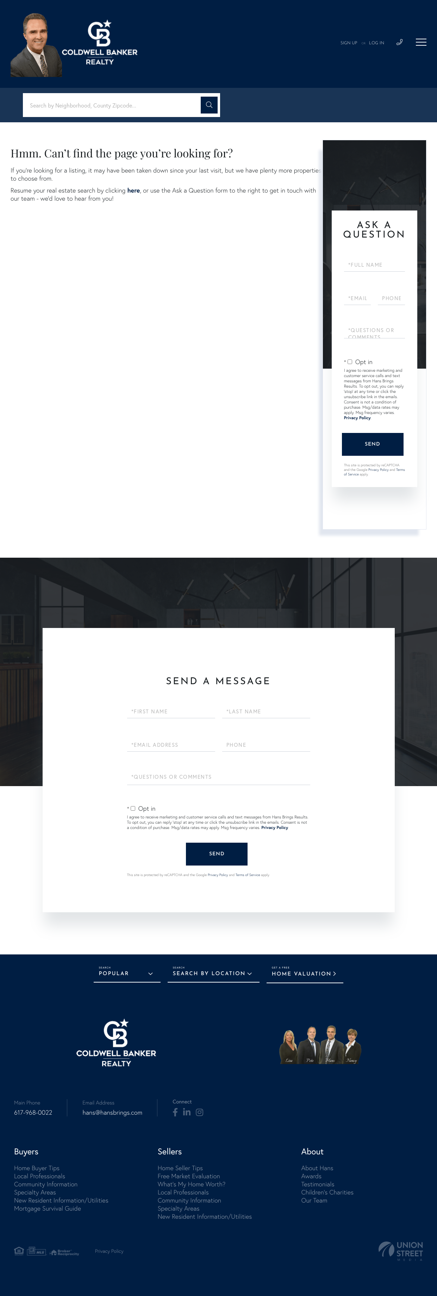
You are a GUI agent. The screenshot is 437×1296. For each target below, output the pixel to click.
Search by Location (209, 974)
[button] (209, 105)
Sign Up (349, 43)
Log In (376, 43)
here (133, 190)
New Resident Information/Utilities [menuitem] (61, 1200)
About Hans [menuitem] (317, 1168)
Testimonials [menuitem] (317, 1184)
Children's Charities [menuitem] (327, 1192)
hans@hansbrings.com (112, 1112)
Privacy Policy (357, 418)
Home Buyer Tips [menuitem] (37, 1168)
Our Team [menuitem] (314, 1200)
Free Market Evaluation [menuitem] (189, 1176)
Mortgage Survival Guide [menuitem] (47, 1208)
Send (372, 444)
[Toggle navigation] (421, 42)
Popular (114, 974)
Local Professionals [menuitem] (39, 1176)
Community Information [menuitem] (45, 1184)
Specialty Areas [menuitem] (35, 1192)
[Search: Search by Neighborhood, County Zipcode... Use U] (114, 105)
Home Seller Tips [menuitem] (180, 1168)
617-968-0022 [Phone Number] (33, 1112)
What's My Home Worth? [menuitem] (192, 1184)
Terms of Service (248, 875)
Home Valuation (302, 974)
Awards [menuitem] (311, 1176)
